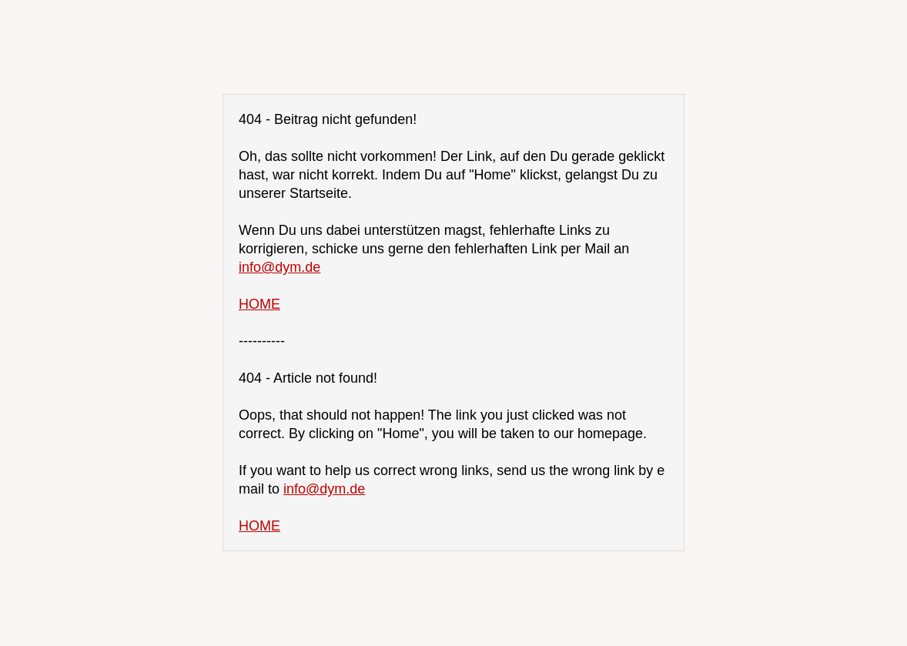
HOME (259, 304)
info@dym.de (279, 267)
